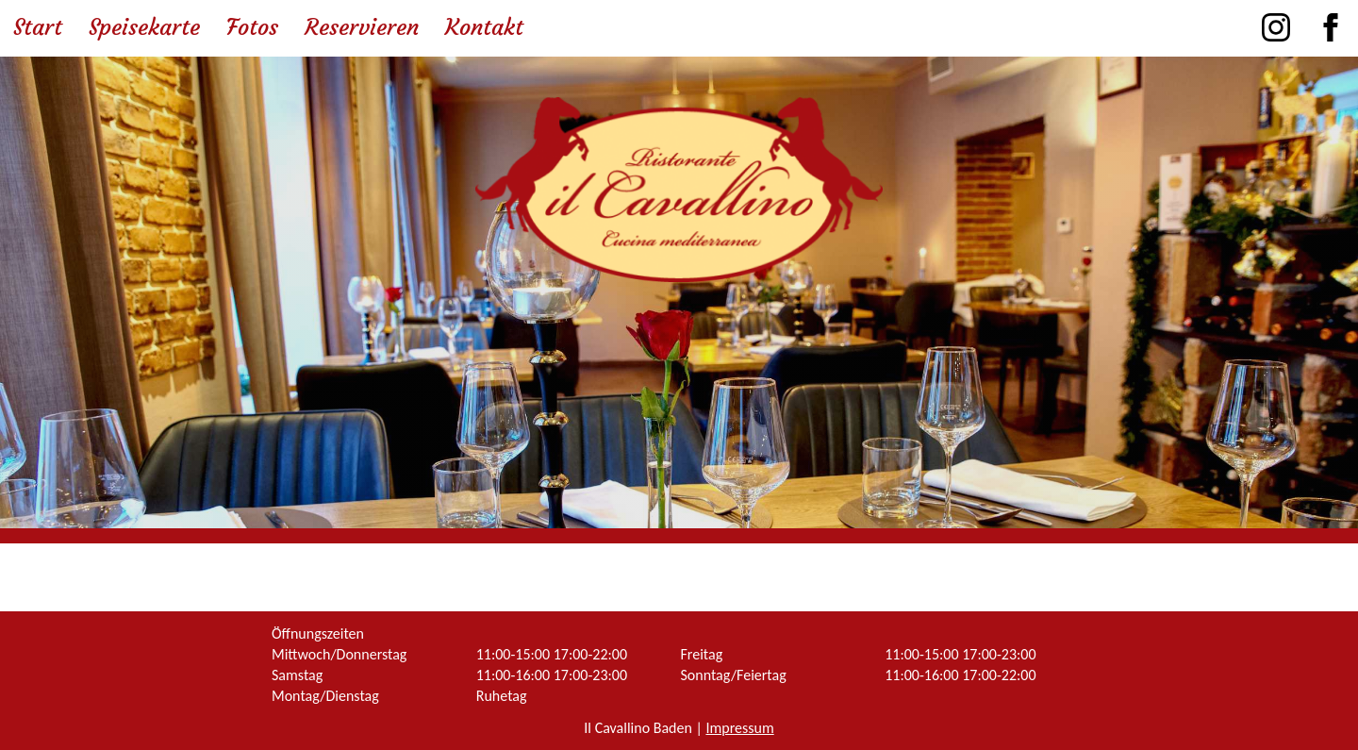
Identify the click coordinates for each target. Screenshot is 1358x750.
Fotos (252, 27)
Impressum (739, 728)
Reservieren (362, 27)
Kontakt (484, 27)
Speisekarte (144, 27)
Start (37, 27)
